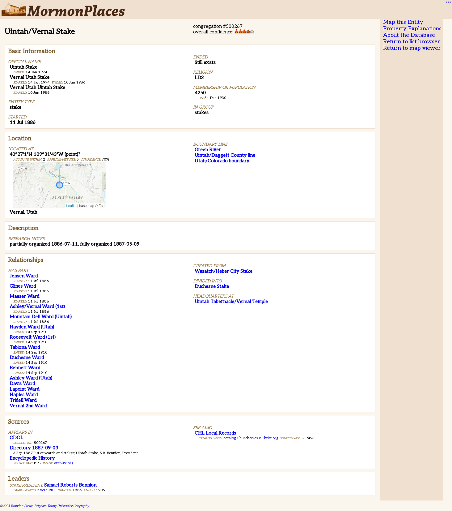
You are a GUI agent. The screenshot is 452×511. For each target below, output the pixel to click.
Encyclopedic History (32, 458)
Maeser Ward (24, 296)
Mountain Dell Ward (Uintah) (41, 317)
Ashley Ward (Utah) (31, 378)
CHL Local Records (215, 433)
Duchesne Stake (212, 286)
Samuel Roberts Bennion (70, 485)
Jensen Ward (24, 276)
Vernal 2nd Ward (28, 406)
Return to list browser (411, 41)
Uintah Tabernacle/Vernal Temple (231, 301)
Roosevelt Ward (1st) (33, 337)
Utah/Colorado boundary (222, 161)
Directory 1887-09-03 (34, 448)
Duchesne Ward (27, 357)
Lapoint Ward (24, 389)
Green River (208, 149)
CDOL (16, 437)
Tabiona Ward (25, 347)
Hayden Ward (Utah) (32, 327)
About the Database (409, 35)
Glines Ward (23, 286)
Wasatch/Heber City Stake (223, 271)
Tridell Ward (23, 400)
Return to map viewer (412, 48)
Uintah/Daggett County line (225, 155)
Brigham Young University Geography (61, 506)
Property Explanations (412, 28)
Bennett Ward (25, 368)
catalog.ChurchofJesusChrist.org (250, 438)
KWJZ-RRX (46, 490)
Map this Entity (403, 22)
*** (447, 3)
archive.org (63, 463)
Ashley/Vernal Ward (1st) (37, 306)
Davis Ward (22, 383)
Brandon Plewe (22, 506)
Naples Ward (24, 394)
